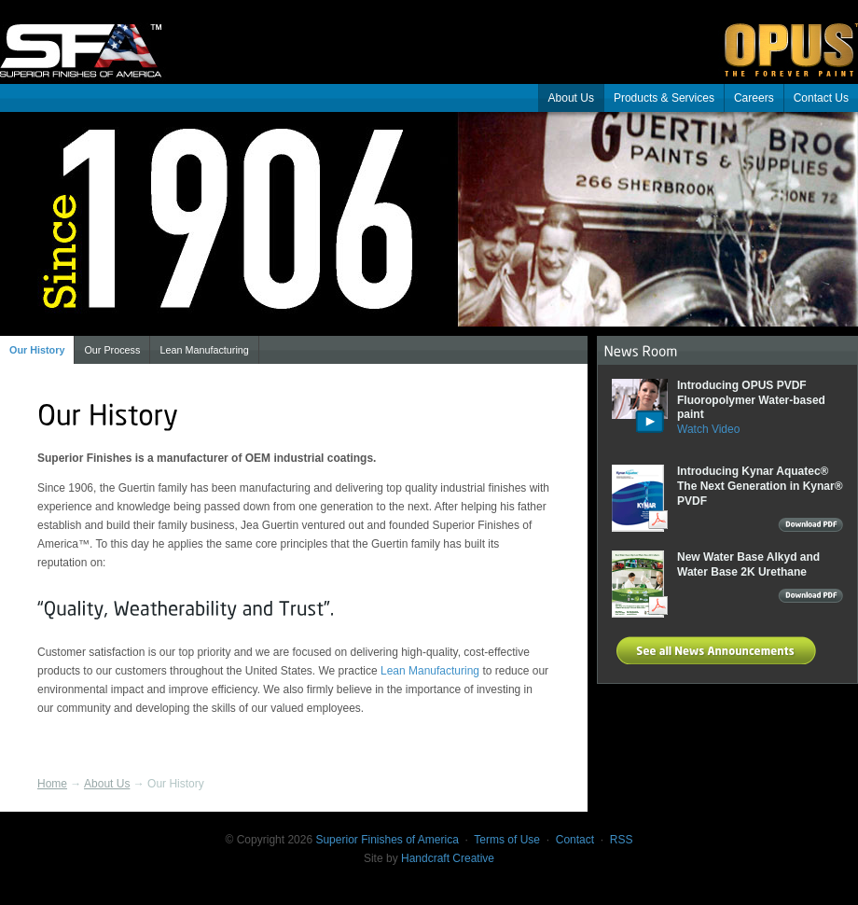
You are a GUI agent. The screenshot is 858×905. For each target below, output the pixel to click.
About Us (571, 97)
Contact (575, 839)
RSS (621, 839)
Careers (754, 97)
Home (52, 783)
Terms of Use (507, 839)
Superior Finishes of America (93, 37)
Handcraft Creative (447, 858)
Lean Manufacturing (203, 349)
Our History (36, 349)
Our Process (112, 349)
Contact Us (821, 97)
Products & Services (664, 97)
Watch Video (708, 429)
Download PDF (810, 527)
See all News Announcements (719, 650)
